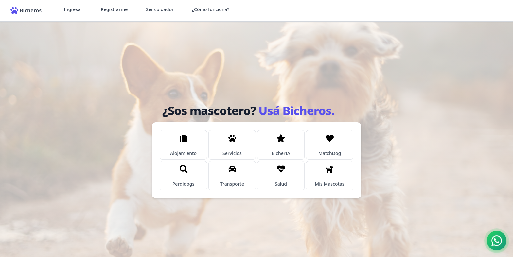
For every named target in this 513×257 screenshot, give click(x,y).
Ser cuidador (160, 9)
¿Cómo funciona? (210, 9)
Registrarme (114, 9)
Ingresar (73, 9)
